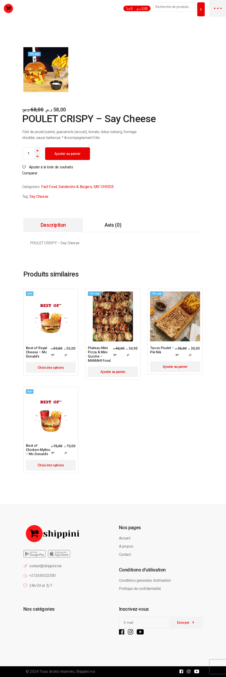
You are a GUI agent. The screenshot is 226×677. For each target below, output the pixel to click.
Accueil (124, 538)
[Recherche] (201, 9)
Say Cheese (38, 196)
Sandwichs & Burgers (75, 186)
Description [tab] (53, 225)
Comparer (29, 173)
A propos (126, 546)
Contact (125, 554)
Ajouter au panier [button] (113, 372)
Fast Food (49, 186)
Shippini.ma (85, 671)
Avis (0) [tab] (112, 225)
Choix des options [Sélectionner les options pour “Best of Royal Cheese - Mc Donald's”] (51, 367)
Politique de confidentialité (140, 588)
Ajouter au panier (67, 154)
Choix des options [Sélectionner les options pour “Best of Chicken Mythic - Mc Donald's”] (51, 465)
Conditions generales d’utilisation (145, 580)
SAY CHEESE (103, 186)
